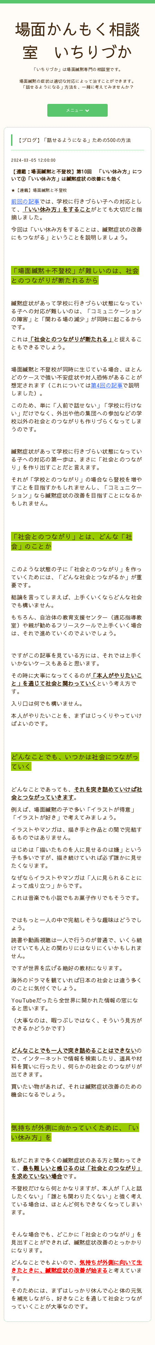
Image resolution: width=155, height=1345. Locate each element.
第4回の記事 (107, 385)
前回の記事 (25, 201)
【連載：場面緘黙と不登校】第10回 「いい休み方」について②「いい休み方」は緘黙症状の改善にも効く (76, 175)
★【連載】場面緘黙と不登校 (39, 190)
